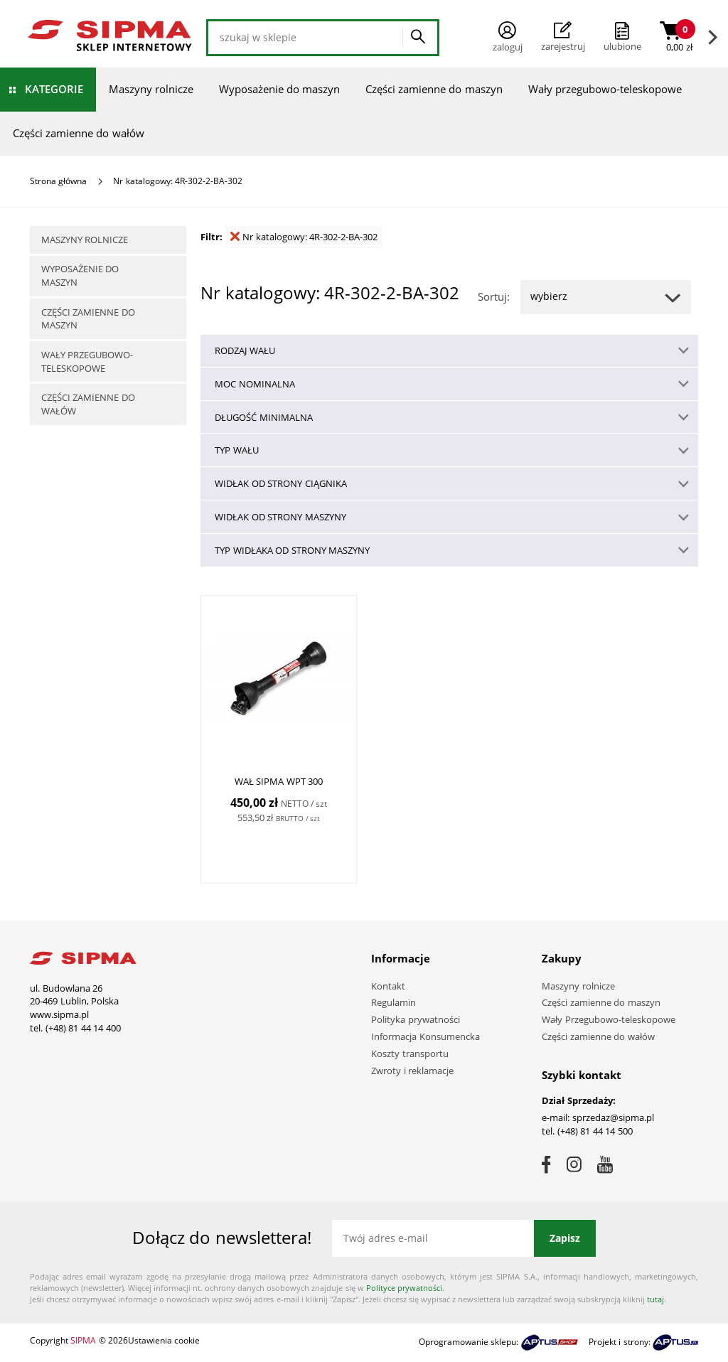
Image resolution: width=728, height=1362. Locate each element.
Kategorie (54, 89)
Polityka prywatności (415, 1019)
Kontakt (388, 986)
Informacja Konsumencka (425, 1036)
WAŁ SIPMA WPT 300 (279, 781)
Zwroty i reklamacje (412, 1070)
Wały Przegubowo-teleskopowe (608, 1019)
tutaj (655, 1299)
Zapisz (565, 1238)
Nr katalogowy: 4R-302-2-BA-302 (304, 236)
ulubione (622, 46)
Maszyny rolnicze (151, 89)
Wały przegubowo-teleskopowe (605, 89)
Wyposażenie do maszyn (279, 89)
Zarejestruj (563, 37)
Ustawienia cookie (164, 1340)
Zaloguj (508, 37)
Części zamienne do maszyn (434, 89)
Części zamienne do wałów (78, 133)
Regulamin (393, 1002)
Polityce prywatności (404, 1287)
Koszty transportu (410, 1053)
